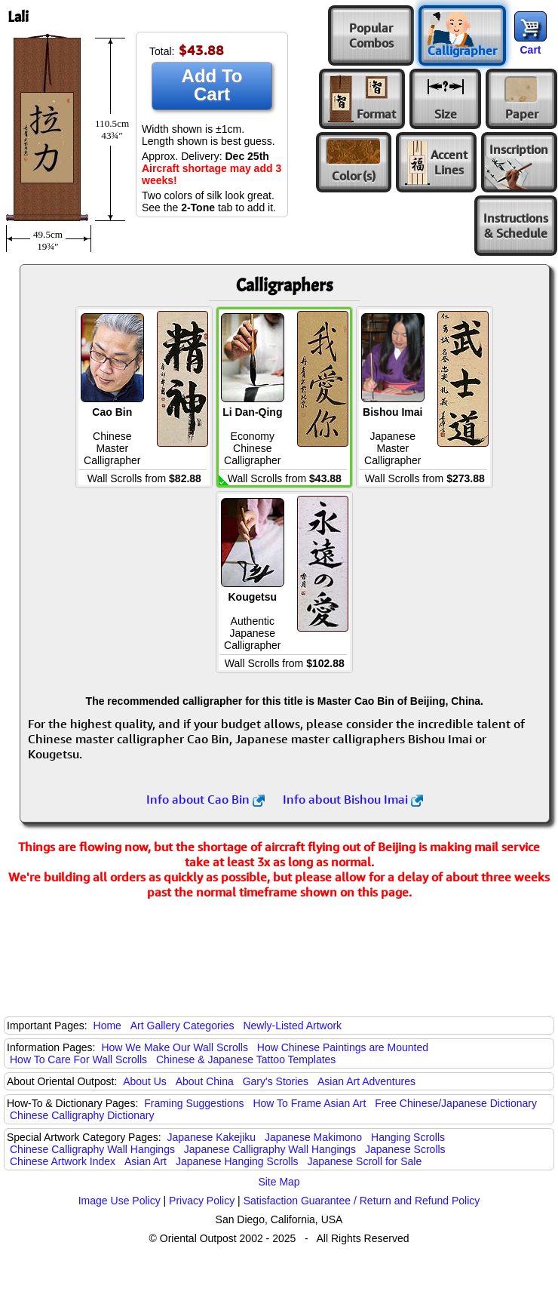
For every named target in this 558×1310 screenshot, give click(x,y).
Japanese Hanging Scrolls (237, 1161)
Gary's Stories (275, 1081)
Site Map (278, 1182)
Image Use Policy (119, 1201)
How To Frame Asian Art (309, 1103)
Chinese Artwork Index (62, 1161)
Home (107, 1025)
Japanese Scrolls (405, 1149)
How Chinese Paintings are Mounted (342, 1047)
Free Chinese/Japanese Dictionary (456, 1103)
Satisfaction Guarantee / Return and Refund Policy (362, 1201)
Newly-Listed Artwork (292, 1025)
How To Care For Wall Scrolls (78, 1059)
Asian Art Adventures (366, 1081)
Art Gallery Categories (182, 1025)
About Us (145, 1081)
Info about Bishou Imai (353, 799)
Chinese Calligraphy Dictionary (82, 1115)
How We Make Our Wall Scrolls (174, 1047)
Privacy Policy (202, 1201)
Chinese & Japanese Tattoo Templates (246, 1059)
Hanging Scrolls (408, 1137)
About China (205, 1081)
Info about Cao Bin (205, 799)
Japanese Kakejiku (211, 1137)
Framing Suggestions (194, 1103)
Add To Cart (212, 85)
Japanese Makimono (313, 1137)
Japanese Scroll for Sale (364, 1161)
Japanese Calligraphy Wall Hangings (270, 1149)
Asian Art (145, 1161)
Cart (530, 50)
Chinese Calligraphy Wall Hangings (92, 1149)
